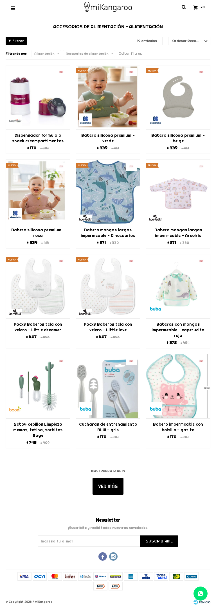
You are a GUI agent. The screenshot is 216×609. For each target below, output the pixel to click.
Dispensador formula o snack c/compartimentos (38, 138)
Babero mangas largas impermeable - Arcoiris (178, 232)
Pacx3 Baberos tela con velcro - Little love (108, 327)
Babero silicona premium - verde (108, 138)
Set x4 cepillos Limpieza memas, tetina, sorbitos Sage (37, 430)
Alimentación (44, 54)
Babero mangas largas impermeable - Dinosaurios (108, 232)
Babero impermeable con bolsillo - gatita (178, 427)
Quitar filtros (130, 53)
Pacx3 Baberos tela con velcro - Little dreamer (38, 327)
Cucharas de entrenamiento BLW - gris (108, 427)
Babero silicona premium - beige (178, 138)
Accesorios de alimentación (87, 54)
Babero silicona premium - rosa (38, 232)
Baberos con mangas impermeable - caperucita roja (178, 330)
